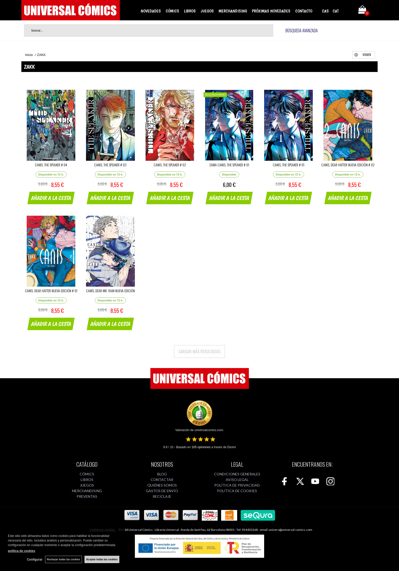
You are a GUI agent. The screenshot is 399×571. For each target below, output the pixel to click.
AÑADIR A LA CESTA (51, 198)
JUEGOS (207, 10)
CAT (336, 10)
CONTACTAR (162, 479)
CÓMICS (172, 10)
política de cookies (21, 551)
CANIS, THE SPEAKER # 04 (51, 164)
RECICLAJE (162, 496)
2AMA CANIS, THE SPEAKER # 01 (229, 164)
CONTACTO (303, 10)
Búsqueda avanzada (302, 30)
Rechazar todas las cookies (63, 559)
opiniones (201, 447)
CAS (325, 10)
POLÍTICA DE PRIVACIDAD (237, 485)
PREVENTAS (87, 496)
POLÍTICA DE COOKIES (237, 491)
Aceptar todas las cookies (102, 559)
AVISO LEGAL (237, 479)
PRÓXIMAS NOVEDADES (271, 10)
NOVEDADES (151, 10)
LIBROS (190, 10)
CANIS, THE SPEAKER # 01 (288, 164)
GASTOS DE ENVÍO (162, 491)
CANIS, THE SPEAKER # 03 (110, 164)
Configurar (34, 559)
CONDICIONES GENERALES (237, 474)
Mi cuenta (348, 11)
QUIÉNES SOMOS (162, 485)
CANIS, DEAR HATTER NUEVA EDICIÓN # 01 (51, 290)
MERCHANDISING (233, 10)
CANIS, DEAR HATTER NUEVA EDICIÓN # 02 (348, 164)
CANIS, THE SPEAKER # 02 (170, 164)
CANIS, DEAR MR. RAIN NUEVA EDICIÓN (110, 290)
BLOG (162, 474)
